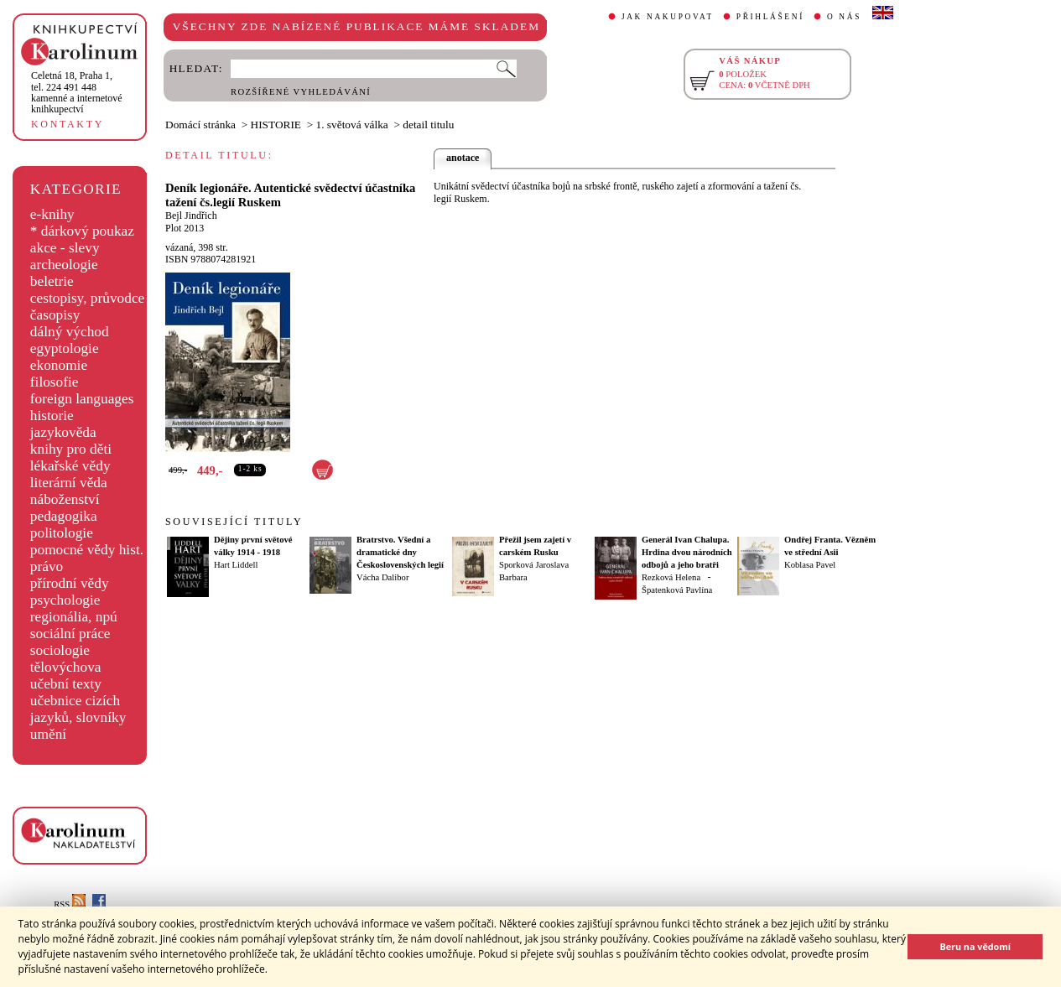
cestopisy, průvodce (87, 298)
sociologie (60, 650)
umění (48, 734)
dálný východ (69, 332)
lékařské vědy (70, 466)
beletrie (52, 281)
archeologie (64, 265)
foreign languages (82, 399)
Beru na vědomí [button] (975, 946)
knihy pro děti (71, 449)
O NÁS (844, 17)
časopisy (55, 315)
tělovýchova (65, 667)
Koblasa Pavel (809, 564)
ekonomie (58, 365)
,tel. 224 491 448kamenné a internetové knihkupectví (76, 92)
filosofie (54, 382)
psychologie (65, 600)
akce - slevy (65, 248)
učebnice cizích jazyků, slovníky (78, 709)
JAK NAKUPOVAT (668, 17)
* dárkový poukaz (82, 231)
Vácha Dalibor (382, 577)
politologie (61, 533)
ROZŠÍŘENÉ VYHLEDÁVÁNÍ (301, 91)
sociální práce (70, 634)
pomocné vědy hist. (86, 550)
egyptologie (64, 348)
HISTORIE (276, 124)
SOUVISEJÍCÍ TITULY (234, 521)
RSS (70, 904)
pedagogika (63, 516)
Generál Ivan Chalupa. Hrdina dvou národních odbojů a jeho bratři (687, 552)
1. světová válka (352, 124)
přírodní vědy (69, 583)
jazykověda (63, 432)
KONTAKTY (67, 124)
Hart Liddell (235, 564)
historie (52, 415)
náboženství (65, 499)
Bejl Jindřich (191, 215)
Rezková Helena (671, 577)
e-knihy (52, 214)
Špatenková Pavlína (677, 590)
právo (46, 566)
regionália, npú (73, 617)
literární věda (68, 483)
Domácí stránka (200, 124)
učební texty (65, 684)
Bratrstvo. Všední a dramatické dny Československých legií (400, 552)
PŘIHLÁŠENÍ (770, 17)
